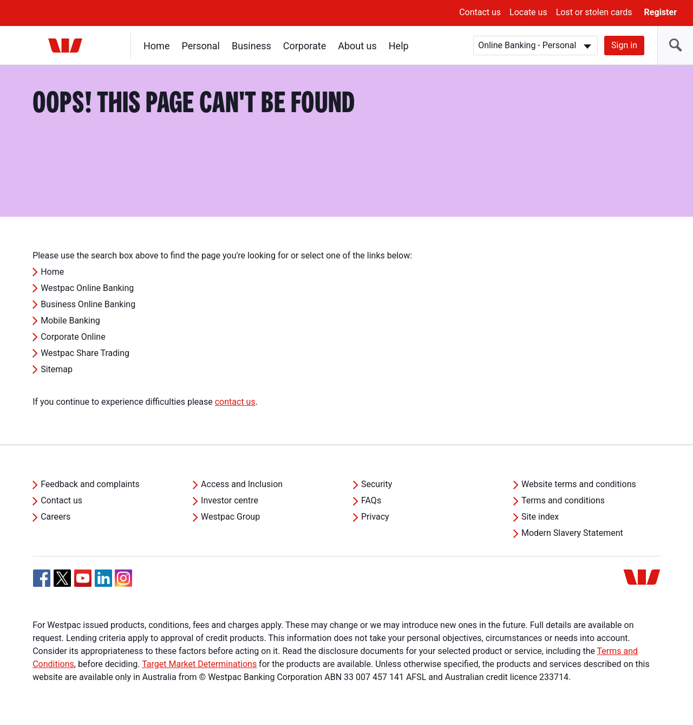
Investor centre (229, 500)
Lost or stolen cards (594, 12)
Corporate (304, 45)
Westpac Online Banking (87, 288)
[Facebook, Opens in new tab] (41, 578)
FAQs (371, 500)
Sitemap (57, 369)
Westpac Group (230, 517)
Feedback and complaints (90, 484)
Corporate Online (73, 337)
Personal (200, 45)
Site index (540, 517)
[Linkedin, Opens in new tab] (103, 578)
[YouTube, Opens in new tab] (83, 578)
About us (357, 45)
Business (251, 45)
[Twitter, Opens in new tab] (62, 578)
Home (156, 45)
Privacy (375, 517)
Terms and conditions (563, 500)
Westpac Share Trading (85, 353)
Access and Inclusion (242, 484)
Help (399, 45)
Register (660, 12)
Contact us (480, 12)
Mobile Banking (70, 320)
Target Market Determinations (199, 664)
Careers (55, 517)
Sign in (624, 45)
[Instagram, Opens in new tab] (123, 584)
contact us (235, 402)
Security (376, 484)
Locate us (528, 12)
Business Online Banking (88, 304)
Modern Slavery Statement (572, 533)
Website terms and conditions (578, 484)
